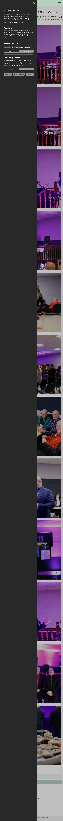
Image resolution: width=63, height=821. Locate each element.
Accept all (8, 74)
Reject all (30, 74)
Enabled (11, 51)
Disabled (26, 51)
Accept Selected (19, 74)
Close (33, 2)
